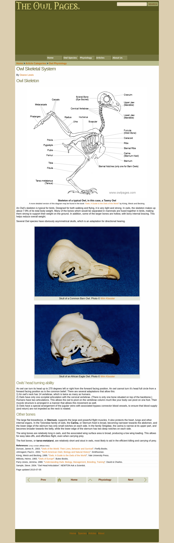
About (101, 533)
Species (82, 533)
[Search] (132, 4)
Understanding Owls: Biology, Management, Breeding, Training (74, 462)
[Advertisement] (87, 33)
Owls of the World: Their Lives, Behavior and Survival (67, 448)
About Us (118, 57)
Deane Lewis (27, 75)
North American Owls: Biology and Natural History (66, 452)
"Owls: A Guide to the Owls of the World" (102, 203)
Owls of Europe (46, 459)
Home (50, 57)
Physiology (86, 57)
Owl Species (70, 57)
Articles (100, 57)
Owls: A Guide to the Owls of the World (67, 455)
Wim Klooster (108, 298)
